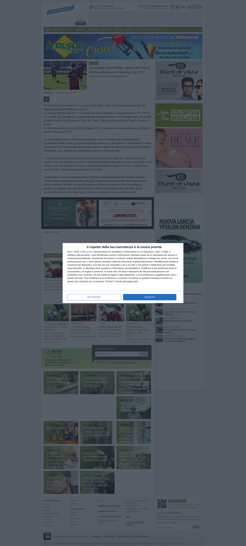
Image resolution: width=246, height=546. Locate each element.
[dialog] (123, 273)
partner (89, 252)
